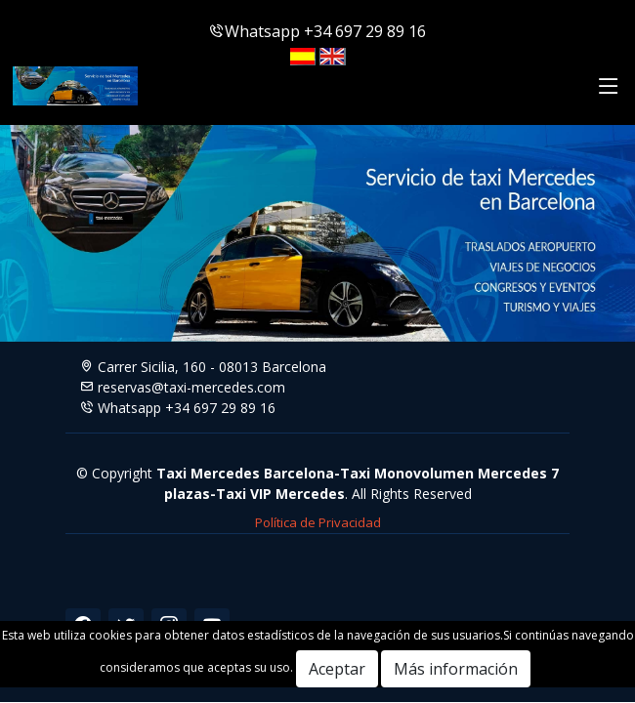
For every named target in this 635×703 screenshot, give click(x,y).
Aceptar (337, 669)
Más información (456, 669)
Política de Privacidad (318, 522)
